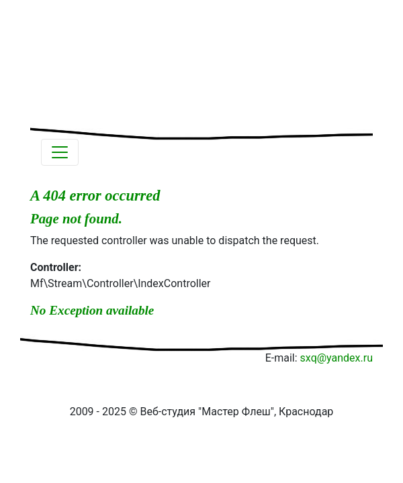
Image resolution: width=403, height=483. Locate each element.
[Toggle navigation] (60, 152)
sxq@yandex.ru (336, 358)
